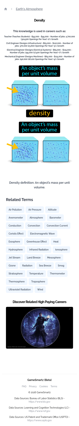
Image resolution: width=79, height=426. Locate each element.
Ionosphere (61, 249)
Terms (54, 386)
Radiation (27, 265)
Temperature (36, 273)
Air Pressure (34, 209)
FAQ (24, 386)
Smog (61, 265)
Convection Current (57, 225)
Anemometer (16, 217)
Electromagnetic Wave (42, 233)
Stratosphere (16, 273)
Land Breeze (34, 257)
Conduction (15, 225)
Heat (55, 241)
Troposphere (38, 281)
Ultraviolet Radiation (20, 289)
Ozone (12, 265)
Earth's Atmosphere (29, 9)
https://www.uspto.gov (39, 420)
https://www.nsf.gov (39, 411)
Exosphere (14, 241)
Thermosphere (17, 281)
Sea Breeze (45, 265)
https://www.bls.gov (39, 401)
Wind (40, 289)
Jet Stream (14, 257)
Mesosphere (54, 257)
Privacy (33, 386)
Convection (34, 225)
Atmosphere (36, 217)
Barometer (55, 217)
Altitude (52, 209)
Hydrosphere (16, 249)
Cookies (43, 386)
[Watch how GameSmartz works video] (39, 328)
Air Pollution (15, 209)
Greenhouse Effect (37, 241)
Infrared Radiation (39, 249)
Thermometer (57, 273)
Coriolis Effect (16, 233)
